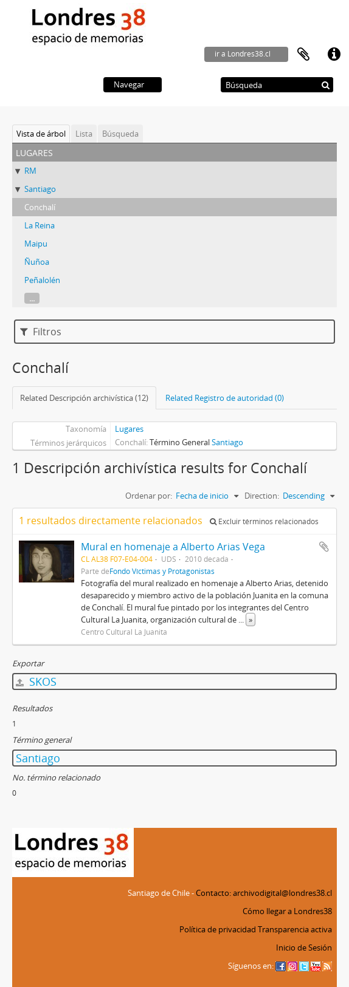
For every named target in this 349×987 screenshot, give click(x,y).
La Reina (39, 225)
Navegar (129, 84)
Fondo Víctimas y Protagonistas (162, 571)
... (32, 298)
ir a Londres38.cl (243, 54)
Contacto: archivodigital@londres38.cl (264, 892)
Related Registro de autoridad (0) (224, 397)
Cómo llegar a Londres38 (287, 911)
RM (30, 170)
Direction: (261, 495)
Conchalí (39, 207)
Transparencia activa (295, 929)
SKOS (36, 681)
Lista (83, 133)
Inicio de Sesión (304, 947)
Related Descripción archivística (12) (84, 397)
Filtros (40, 331)
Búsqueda (120, 133)
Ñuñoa (36, 261)
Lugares (129, 428)
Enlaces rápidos (334, 54)
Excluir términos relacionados (264, 521)
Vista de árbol (41, 133)
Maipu (35, 243)
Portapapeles (303, 54)
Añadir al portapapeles (324, 547)
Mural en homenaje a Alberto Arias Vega (173, 546)
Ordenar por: (148, 495)
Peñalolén (42, 280)
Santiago (40, 188)
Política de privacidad (217, 929)
